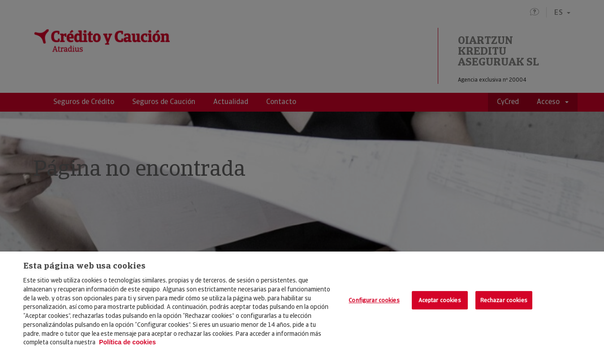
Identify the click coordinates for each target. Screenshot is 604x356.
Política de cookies (127, 342)
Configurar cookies (374, 300)
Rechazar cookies (503, 300)
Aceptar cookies (439, 300)
